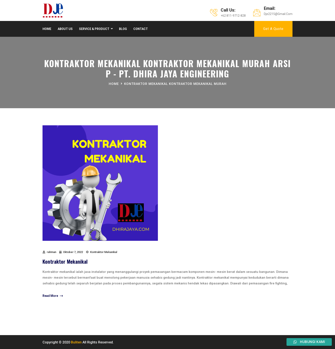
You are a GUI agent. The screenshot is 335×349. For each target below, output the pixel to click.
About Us (65, 29)
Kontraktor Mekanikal (103, 252)
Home (47, 29)
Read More (53, 296)
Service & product (94, 29)
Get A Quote (273, 29)
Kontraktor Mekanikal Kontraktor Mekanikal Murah (175, 84)
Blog (123, 29)
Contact (140, 29)
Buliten (76, 342)
